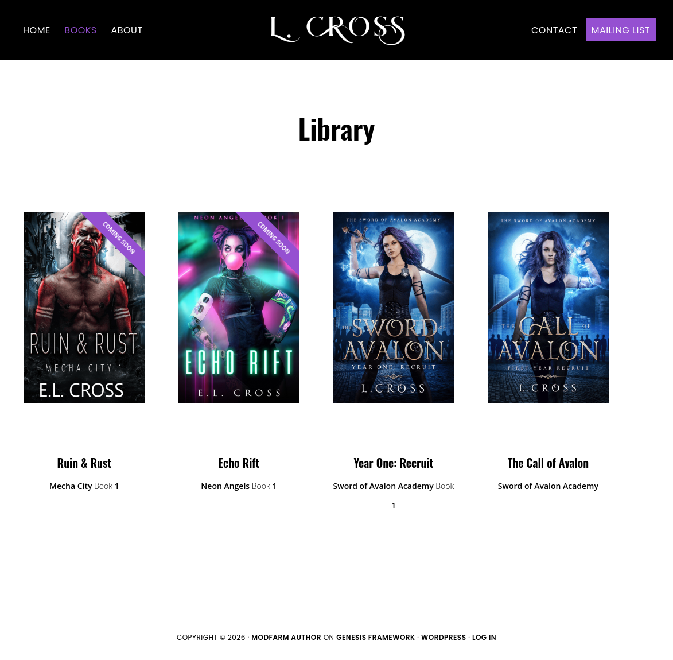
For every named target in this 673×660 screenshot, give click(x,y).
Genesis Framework (375, 637)
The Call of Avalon (548, 462)
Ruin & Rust (84, 462)
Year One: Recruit (394, 462)
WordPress (443, 637)
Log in (484, 637)
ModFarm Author (286, 637)
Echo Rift (238, 462)
